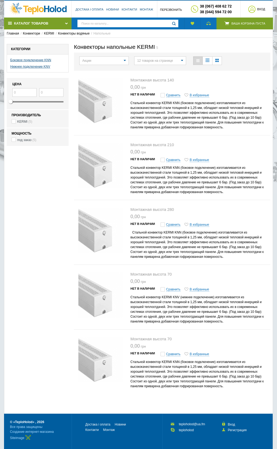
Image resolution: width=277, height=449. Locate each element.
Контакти (129, 9)
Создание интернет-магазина (32, 432)
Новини (112, 9)
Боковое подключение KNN (30, 60)
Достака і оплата (90, 9)
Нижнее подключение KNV (30, 66)
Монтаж (146, 9)
